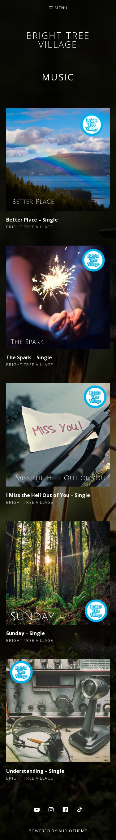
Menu (61, 7)
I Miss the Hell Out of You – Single (48, 495)
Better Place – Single (32, 219)
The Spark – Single (29, 357)
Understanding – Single (35, 771)
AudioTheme (72, 831)
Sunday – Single (25, 633)
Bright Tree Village (58, 39)
